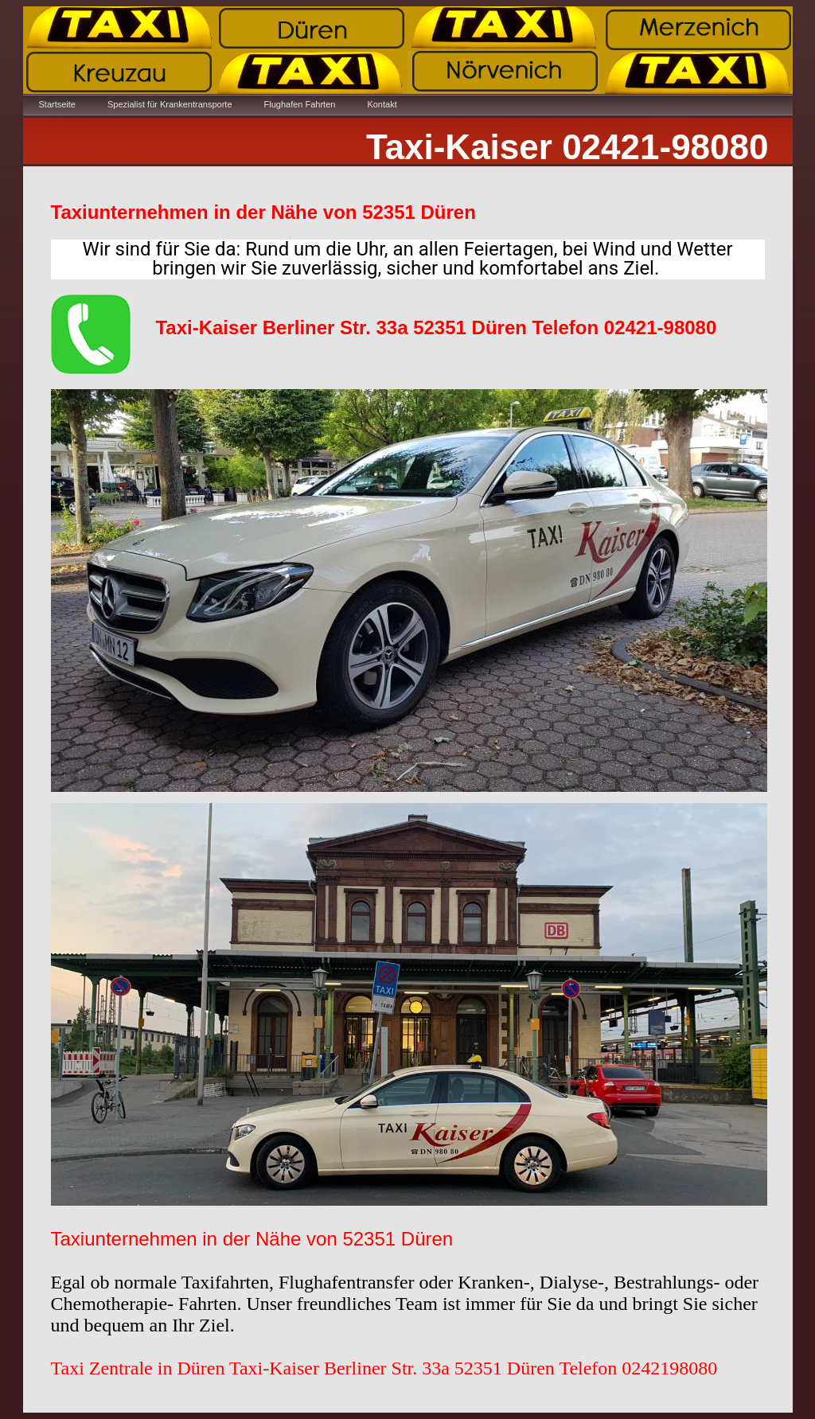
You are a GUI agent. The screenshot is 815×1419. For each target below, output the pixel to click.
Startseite (57, 104)
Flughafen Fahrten (300, 104)
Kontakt (381, 104)
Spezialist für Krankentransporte (169, 104)
